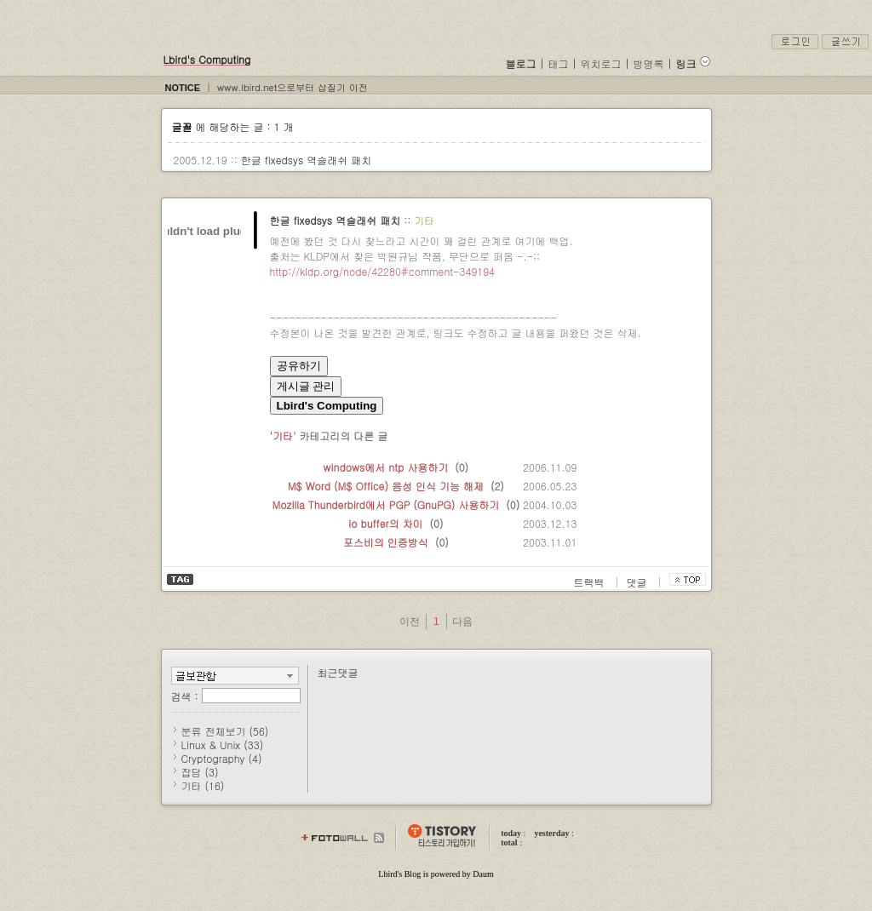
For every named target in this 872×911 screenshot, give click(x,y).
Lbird (387, 874)
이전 (409, 621)
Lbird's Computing (207, 59)
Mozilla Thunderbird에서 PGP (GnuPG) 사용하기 (386, 504)
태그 (558, 63)
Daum (483, 874)
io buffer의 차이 (385, 523)
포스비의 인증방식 (385, 542)
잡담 (200, 772)
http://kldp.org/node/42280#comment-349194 (382, 271)
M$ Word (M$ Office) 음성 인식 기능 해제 (386, 485)
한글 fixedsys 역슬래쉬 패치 (306, 159)
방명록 (649, 63)
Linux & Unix (222, 744)
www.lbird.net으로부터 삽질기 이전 (292, 87)
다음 (462, 621)
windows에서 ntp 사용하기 (386, 467)
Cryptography (221, 758)
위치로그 (601, 63)
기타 (424, 220)
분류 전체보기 (225, 731)
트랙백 (591, 582)
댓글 (639, 582)
